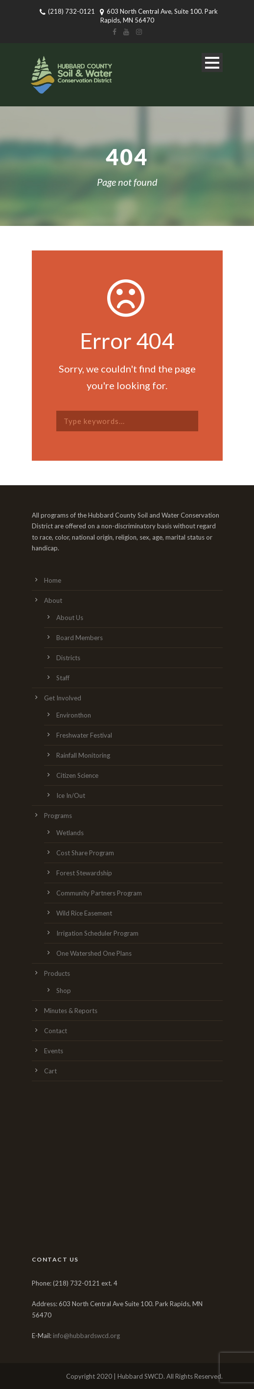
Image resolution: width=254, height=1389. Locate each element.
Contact (55, 1031)
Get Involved (62, 698)
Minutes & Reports (70, 1011)
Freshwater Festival (84, 735)
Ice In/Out (70, 795)
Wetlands (70, 833)
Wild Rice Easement (84, 913)
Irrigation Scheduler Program (97, 933)
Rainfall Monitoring (83, 755)
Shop (63, 990)
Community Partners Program (99, 893)
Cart (50, 1071)
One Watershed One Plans (94, 953)
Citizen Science (77, 775)
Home (52, 580)
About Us (69, 617)
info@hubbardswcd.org (86, 1335)
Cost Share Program (85, 853)
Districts (68, 658)
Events (53, 1051)
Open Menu (212, 62)
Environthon (73, 715)
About (53, 600)
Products (57, 973)
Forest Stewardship (84, 873)
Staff (62, 678)
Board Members (79, 638)
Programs (58, 815)
